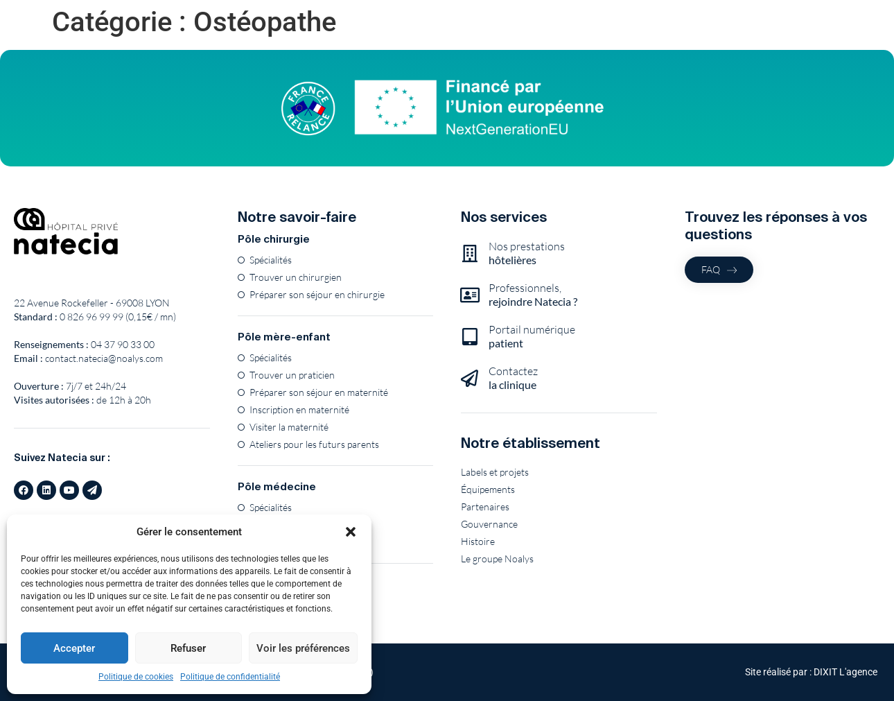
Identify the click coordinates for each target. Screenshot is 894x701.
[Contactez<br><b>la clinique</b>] (469, 378)
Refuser (188, 648)
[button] (351, 532)
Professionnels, (533, 294)
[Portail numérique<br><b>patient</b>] (469, 336)
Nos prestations (527, 252)
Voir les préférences (303, 648)
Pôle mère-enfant (284, 337)
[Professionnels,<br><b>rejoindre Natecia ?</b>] (469, 295)
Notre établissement (530, 443)
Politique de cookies (135, 677)
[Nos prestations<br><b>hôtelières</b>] (469, 253)
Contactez (513, 377)
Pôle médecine (277, 486)
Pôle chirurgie (274, 239)
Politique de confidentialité (230, 677)
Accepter (74, 648)
